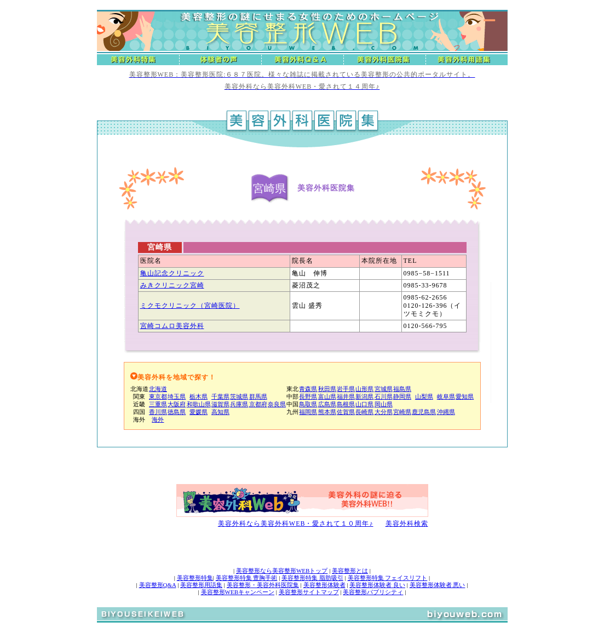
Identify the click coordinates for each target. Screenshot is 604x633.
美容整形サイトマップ (309, 592)
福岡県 (308, 411)
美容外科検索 (407, 523)
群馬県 (258, 396)
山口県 (364, 404)
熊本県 (327, 411)
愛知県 (465, 396)
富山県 (327, 396)
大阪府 (177, 404)
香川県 (158, 411)
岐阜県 (446, 396)
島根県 (346, 404)
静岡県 (402, 396)
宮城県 (384, 388)
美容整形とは (350, 570)
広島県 (327, 404)
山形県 (364, 388)
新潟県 (364, 396)
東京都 (158, 396)
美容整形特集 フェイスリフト (388, 577)
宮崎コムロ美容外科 (172, 326)
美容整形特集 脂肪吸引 (312, 577)
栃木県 (198, 396)
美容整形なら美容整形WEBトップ (281, 570)
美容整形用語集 (201, 585)
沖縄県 (446, 411)
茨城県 (239, 396)
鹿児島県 (424, 411)
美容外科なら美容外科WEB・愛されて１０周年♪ (295, 523)
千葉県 (220, 396)
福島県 (402, 388)
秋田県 (327, 388)
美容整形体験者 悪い (437, 585)
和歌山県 (199, 404)
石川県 (384, 396)
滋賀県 (220, 404)
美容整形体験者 (324, 585)
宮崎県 (402, 411)
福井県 (346, 396)
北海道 (158, 388)
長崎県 (364, 411)
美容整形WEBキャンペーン (237, 592)
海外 (158, 419)
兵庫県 (239, 404)
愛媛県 (198, 411)
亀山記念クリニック (172, 273)
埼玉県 (177, 396)
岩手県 (346, 388)
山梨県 (424, 396)
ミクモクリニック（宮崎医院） (190, 305)
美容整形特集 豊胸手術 (247, 577)
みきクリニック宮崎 (172, 285)
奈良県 (277, 404)
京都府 (258, 404)
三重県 (158, 404)
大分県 (384, 411)
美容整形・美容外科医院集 (263, 585)
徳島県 (177, 411)
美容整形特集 (195, 577)
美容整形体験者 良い (377, 585)
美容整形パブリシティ (373, 592)
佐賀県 (346, 411)
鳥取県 (308, 404)
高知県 (220, 411)
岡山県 (384, 404)
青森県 (308, 388)
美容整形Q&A (157, 585)
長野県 (308, 396)
